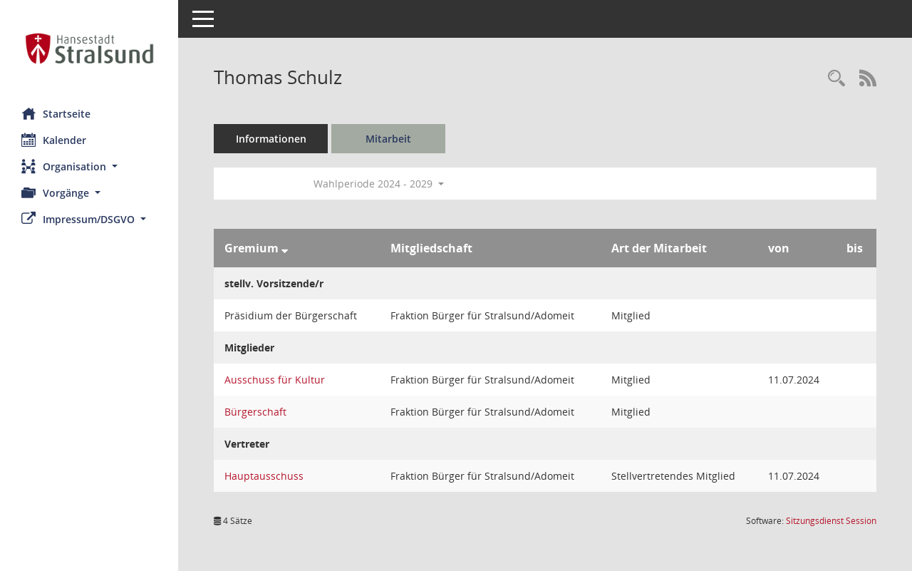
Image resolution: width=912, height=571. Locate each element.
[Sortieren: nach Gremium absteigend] (284, 248)
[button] (89, 166)
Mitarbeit (388, 138)
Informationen (271, 138)
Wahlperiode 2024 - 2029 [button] (379, 183)
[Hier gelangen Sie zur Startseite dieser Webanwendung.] (89, 48)
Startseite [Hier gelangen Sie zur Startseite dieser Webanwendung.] (55, 113)
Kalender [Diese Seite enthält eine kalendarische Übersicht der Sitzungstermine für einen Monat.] (53, 140)
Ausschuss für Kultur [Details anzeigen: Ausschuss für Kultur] (274, 379)
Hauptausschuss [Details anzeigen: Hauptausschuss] (264, 476)
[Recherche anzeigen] (836, 79)
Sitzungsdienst (831, 521)
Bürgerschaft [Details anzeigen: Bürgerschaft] (255, 411)
